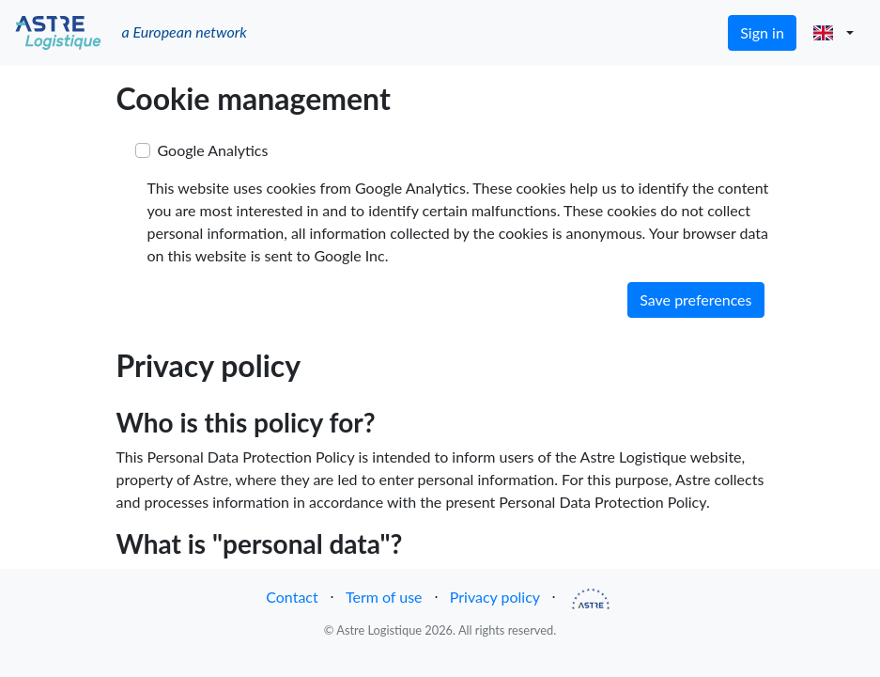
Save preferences (695, 299)
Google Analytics (213, 150)
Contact (291, 597)
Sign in (762, 32)
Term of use (384, 597)
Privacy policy (495, 597)
